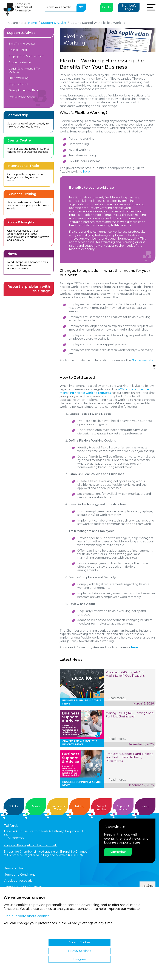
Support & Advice (21, 33)
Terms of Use (13, 868)
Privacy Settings (79, 951)
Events (35, 806)
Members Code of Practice (23, 887)
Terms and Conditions (19, 874)
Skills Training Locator (22, 43)
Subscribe (118, 852)
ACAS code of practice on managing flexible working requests (106, 391)
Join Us (107, 7)
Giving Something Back (23, 90)
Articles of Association (19, 880)
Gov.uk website (142, 360)
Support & (123, 808)
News (145, 806)
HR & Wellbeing (19, 78)
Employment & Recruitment (26, 56)
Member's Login (129, 7)
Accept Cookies (79, 942)
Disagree (79, 959)
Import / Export (18, 84)
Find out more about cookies (26, 916)
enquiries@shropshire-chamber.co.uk (30, 845)
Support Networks (20, 62)
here (86, 171)
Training (79, 806)
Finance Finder (18, 49)
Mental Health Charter (22, 96)
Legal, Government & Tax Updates (24, 70)
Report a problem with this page (28, 288)
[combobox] (60, 7)
